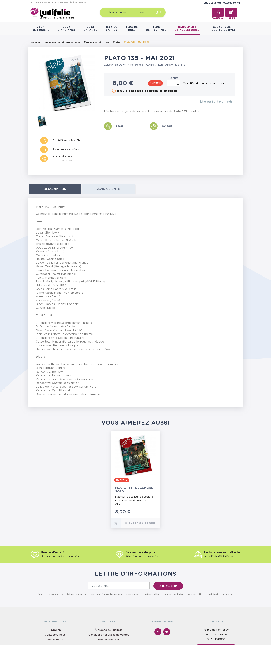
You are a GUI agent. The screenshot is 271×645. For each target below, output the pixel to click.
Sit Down (120, 65)
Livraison (55, 630)
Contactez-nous (55, 635)
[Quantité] (173, 83)
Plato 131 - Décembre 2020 (134, 489)
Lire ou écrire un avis (216, 101)
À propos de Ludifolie (109, 630)
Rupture (155, 83)
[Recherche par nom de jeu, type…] (133, 12)
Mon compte (55, 639)
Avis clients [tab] (108, 189)
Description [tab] (55, 189)
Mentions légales (109, 639)
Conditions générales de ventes (108, 635)
